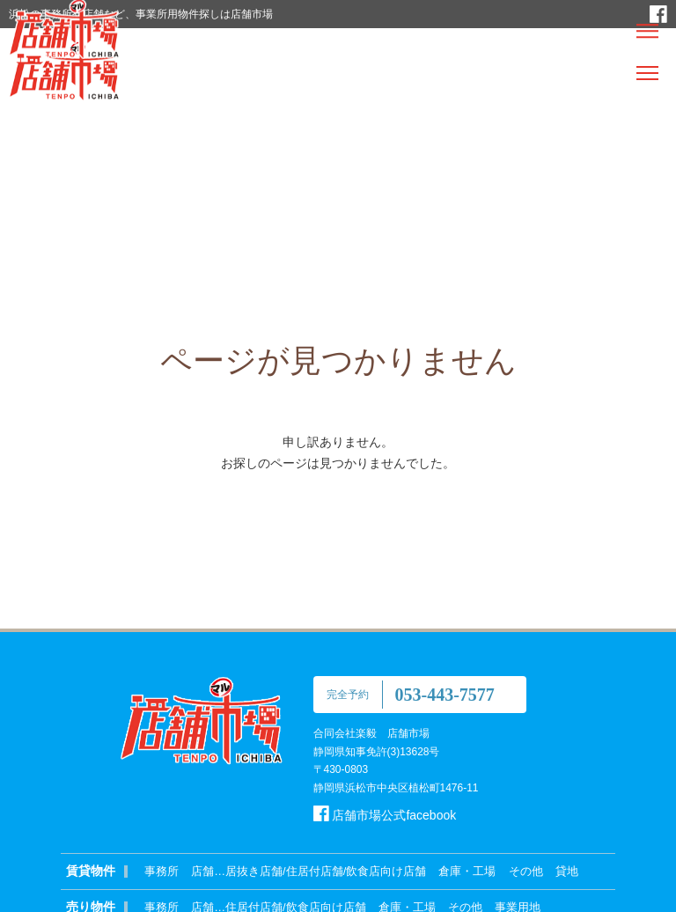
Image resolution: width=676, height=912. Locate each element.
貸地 (566, 871)
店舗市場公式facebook (385, 815)
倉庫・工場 (467, 871)
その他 (526, 871)
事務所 (161, 871)
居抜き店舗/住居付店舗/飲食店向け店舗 (325, 871)
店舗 (202, 871)
